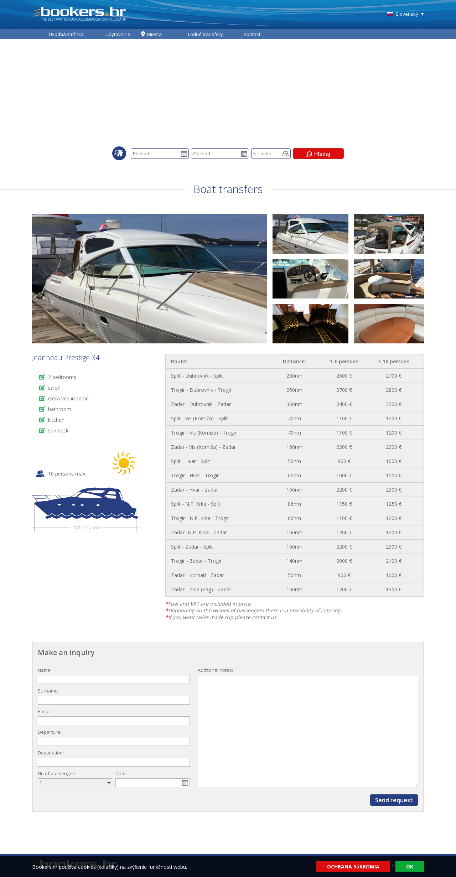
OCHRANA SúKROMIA (353, 866)
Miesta (154, 34)
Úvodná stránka (66, 34)
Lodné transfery (205, 34)
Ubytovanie (117, 34)
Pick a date (184, 154)
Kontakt (252, 34)
